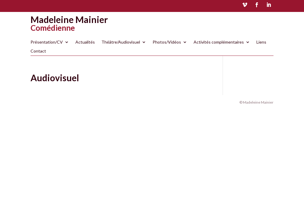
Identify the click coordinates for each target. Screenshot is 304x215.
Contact (38, 51)
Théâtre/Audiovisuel (120, 42)
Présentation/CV (47, 42)
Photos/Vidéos (167, 42)
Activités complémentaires (219, 42)
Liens (261, 42)
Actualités (85, 42)
